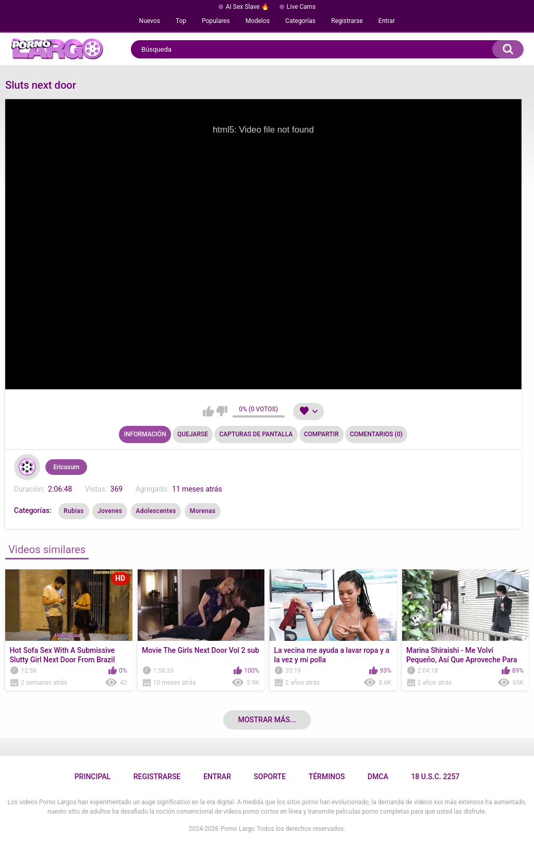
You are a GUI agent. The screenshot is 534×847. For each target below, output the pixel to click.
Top (181, 21)
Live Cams (301, 6)
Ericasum (66, 467)
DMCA (378, 776)
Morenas (202, 511)
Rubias (73, 511)
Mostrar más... (267, 719)
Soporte (270, 776)
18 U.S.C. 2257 (435, 776)
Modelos (258, 21)
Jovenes (110, 511)
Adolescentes (156, 511)
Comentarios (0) (376, 434)
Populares (216, 21)
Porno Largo (237, 828)
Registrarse (347, 21)
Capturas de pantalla (256, 434)
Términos (327, 776)
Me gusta (208, 411)
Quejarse (192, 434)
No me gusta (221, 411)
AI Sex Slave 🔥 (247, 6)
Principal (93, 776)
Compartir (321, 434)
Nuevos (149, 21)
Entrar (387, 21)
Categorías (300, 21)
